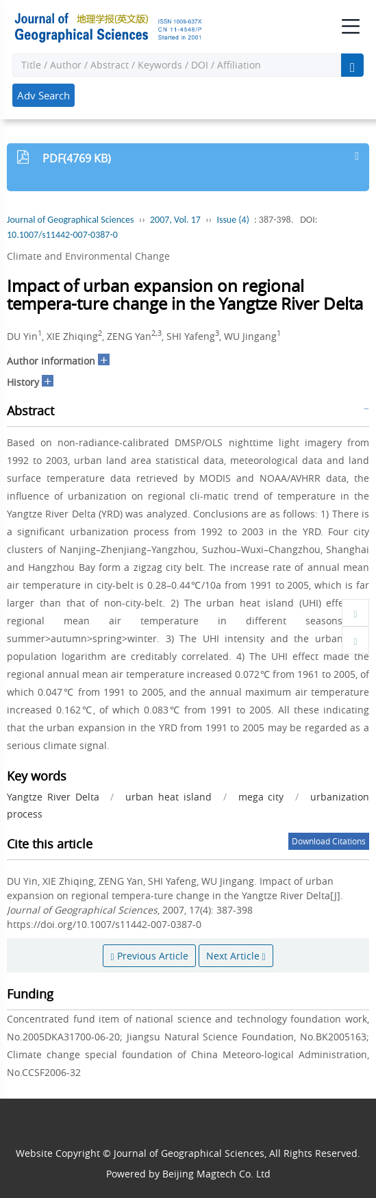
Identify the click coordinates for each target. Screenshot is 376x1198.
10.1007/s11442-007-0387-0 (62, 235)
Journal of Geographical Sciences (70, 219)
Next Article (236, 955)
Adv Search (43, 95)
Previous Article (149, 955)
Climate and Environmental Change (88, 255)
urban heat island (168, 796)
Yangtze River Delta (53, 796)
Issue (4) (232, 219)
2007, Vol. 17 (175, 219)
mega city (261, 796)
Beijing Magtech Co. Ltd (216, 1173)
